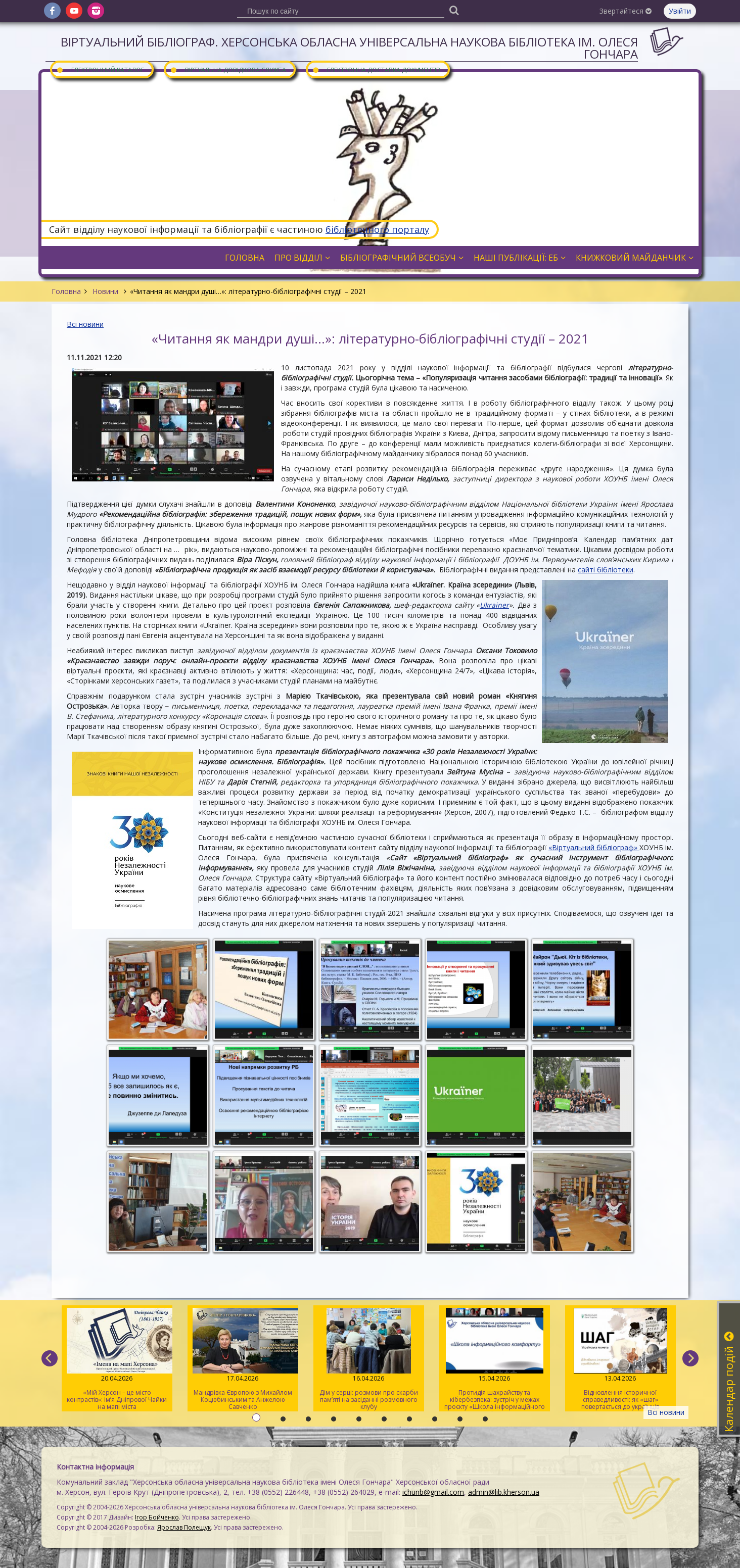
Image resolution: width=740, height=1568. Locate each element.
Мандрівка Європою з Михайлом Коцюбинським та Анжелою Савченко (243, 1359)
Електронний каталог (100, 69)
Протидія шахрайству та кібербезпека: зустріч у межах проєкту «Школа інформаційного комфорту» (494, 1359)
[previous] (49, 1358)
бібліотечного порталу (377, 229)
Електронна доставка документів (376, 69)
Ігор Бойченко (157, 1517)
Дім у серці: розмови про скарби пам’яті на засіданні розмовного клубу (368, 1359)
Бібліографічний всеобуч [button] (402, 257)
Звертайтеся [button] (625, 11)
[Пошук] (453, 10)
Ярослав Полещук (184, 1527)
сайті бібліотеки (605, 569)
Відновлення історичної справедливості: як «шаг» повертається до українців (620, 1359)
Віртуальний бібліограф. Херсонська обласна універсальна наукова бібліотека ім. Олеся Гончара (349, 47)
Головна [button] (244, 257)
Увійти (680, 11)
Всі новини (85, 324)
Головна (66, 291)
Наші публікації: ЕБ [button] (520, 257)
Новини (105, 291)
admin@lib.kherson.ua (503, 1492)
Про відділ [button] (302, 257)
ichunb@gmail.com (433, 1492)
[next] (690, 1358)
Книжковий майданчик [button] (634, 257)
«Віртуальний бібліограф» (593, 847)
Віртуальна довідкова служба (228, 69)
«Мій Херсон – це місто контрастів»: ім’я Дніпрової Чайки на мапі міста (117, 1359)
